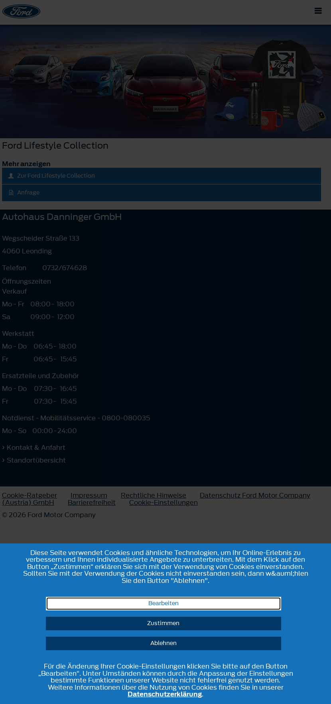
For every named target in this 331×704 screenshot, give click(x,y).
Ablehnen (163, 643)
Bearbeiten (163, 603)
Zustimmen (163, 623)
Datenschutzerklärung (165, 694)
